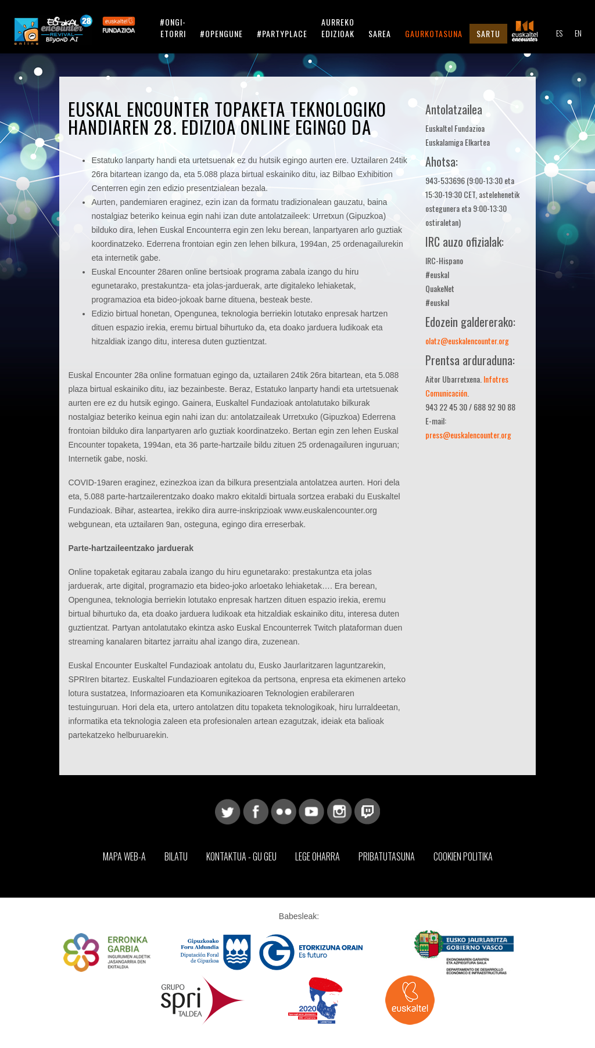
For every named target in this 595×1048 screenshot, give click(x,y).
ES (559, 33)
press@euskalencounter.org (468, 434)
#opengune (221, 33)
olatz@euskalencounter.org (467, 340)
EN (578, 33)
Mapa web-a (124, 856)
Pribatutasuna (387, 856)
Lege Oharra (317, 856)
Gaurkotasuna (434, 33)
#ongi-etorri (173, 27)
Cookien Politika (463, 856)
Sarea (379, 33)
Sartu (488, 33)
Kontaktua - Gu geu (241, 856)
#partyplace (282, 33)
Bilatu (176, 856)
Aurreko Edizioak (337, 27)
